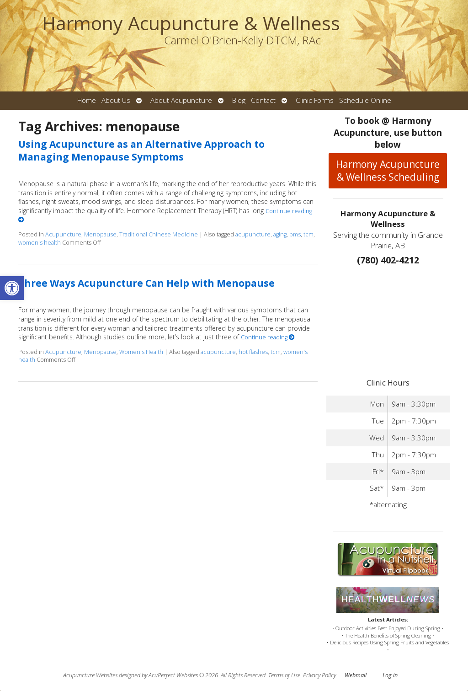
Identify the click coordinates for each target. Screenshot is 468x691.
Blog (238, 100)
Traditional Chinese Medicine (158, 234)
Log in (390, 675)
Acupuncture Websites (90, 675)
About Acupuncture (181, 100)
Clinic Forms (315, 100)
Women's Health (141, 352)
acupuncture (253, 234)
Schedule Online (365, 100)
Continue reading (268, 337)
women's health (39, 242)
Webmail (356, 675)
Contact (263, 100)
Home (86, 100)
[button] (12, 288)
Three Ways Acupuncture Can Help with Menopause (146, 283)
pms (295, 234)
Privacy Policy (319, 675)
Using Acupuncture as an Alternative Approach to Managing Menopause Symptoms (141, 150)
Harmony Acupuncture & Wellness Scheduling (388, 170)
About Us (115, 100)
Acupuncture (63, 234)
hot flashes (253, 352)
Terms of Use (284, 675)
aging (280, 234)
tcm (308, 234)
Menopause (100, 234)
